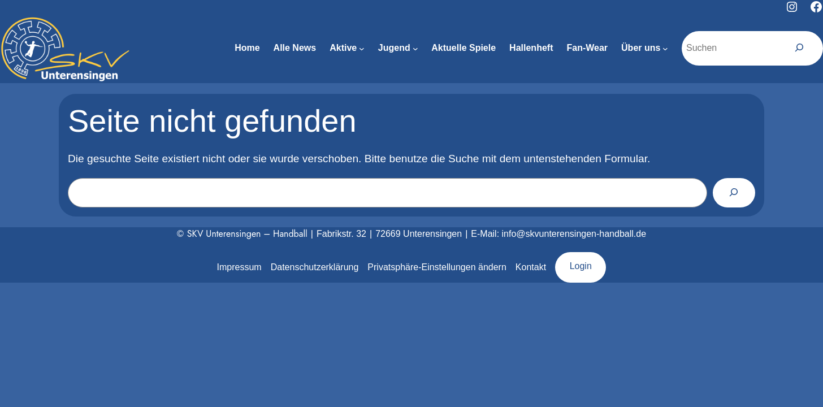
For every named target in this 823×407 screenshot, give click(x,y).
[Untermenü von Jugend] (415, 48)
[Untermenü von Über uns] (665, 48)
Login (581, 266)
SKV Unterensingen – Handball (247, 233)
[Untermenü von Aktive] (362, 48)
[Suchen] (799, 48)
